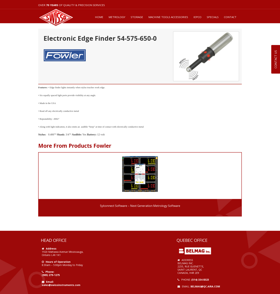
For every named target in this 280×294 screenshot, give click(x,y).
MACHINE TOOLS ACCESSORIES (168, 17)
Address (51, 248)
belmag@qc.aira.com (205, 286)
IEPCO (197, 17)
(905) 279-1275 (51, 275)
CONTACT (230, 17)
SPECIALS (213, 17)
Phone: (50, 271)
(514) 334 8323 (200, 279)
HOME (99, 17)
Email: (50, 281)
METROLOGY (117, 17)
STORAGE (137, 17)
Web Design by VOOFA (192, 289)
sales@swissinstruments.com (61, 285)
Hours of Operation (58, 261)
